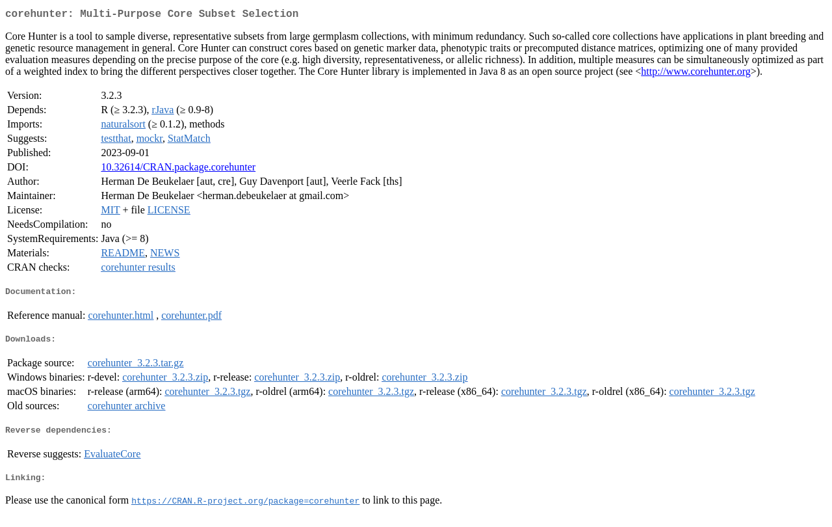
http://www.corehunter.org (695, 73)
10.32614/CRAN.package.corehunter (178, 169)
